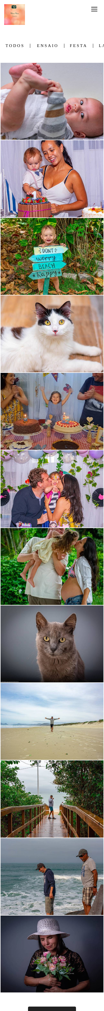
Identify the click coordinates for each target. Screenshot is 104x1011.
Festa (78, 46)
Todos (15, 46)
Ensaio (48, 46)
